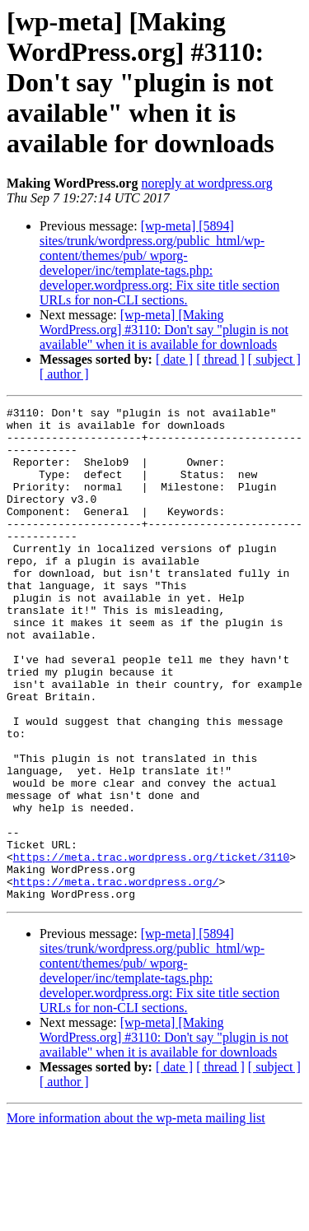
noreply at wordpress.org (206, 183)
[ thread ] (220, 359)
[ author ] (64, 374)
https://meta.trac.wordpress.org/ (116, 977)
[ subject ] (274, 359)
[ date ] (174, 359)
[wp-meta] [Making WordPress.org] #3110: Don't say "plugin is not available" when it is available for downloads (164, 329)
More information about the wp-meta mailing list (136, 1217)
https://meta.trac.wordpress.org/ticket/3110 (151, 948)
